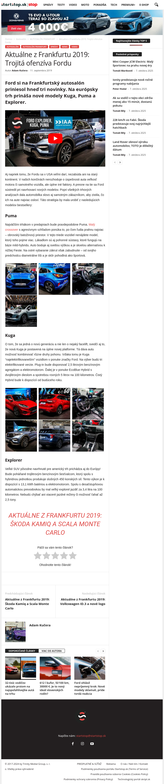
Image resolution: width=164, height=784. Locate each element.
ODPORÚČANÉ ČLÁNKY (22, 650)
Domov (8, 39)
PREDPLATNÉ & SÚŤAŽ (89, 763)
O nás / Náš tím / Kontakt (134, 763)
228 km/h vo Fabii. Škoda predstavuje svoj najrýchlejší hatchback (132, 123)
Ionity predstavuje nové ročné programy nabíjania (133, 81)
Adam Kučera (20, 70)
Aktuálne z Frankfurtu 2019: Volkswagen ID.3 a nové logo (82, 601)
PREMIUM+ (128, 5)
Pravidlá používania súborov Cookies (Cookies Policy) (119, 774)
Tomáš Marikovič (123, 70)
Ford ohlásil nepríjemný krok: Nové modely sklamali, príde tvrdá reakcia (89, 688)
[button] (156, 5)
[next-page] (103, 651)
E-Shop (144, 5)
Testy (61, 5)
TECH (114, 5)
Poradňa (100, 5)
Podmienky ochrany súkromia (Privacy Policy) (88, 779)
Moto (85, 5)
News (64, 46)
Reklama (111, 763)
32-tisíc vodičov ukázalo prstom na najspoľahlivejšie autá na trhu (19, 688)
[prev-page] (98, 651)
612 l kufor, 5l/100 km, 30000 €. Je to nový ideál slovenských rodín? (54, 688)
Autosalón (21, 39)
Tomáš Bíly (119, 110)
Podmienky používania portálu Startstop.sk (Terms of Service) (114, 769)
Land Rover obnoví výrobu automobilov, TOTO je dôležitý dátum (133, 145)
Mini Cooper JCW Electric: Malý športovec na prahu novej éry (133, 63)
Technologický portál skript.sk (134, 779)
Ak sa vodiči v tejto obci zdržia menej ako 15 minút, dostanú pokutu (133, 101)
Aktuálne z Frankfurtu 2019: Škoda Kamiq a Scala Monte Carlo (55, 524)
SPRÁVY (48, 5)
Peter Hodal (120, 88)
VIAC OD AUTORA (52, 650)
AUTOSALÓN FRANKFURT (42, 39)
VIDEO (73, 5)
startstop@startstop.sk (91, 736)
